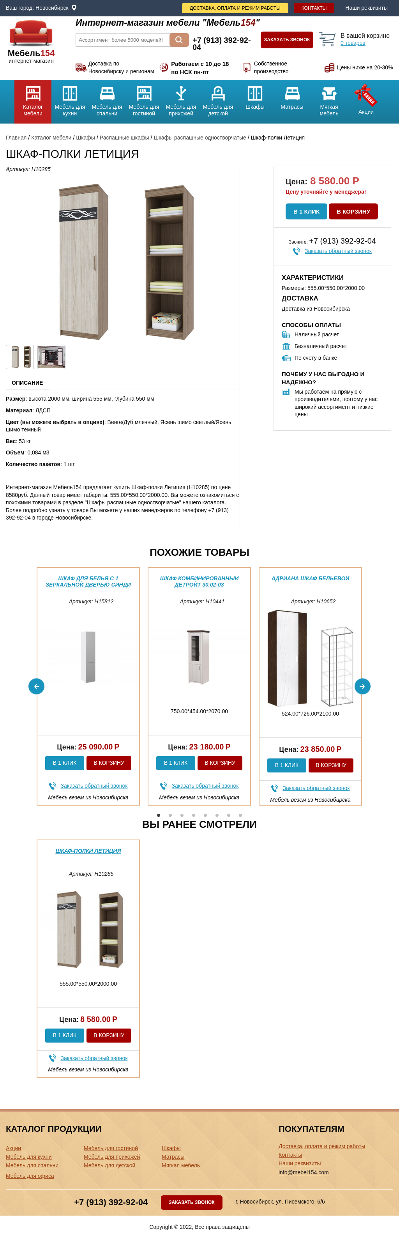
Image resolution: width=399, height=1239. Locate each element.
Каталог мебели (32, 98)
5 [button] (205, 815)
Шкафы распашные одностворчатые (200, 137)
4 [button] (194, 815)
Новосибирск (52, 8)
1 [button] (158, 815)
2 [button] (170, 815)
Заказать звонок (287, 39)
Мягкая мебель (329, 98)
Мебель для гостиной (143, 98)
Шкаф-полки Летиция (88, 851)
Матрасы (292, 95)
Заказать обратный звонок (338, 251)
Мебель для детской (218, 98)
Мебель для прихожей (181, 98)
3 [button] (182, 815)
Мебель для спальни (106, 98)
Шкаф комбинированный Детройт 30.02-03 (199, 581)
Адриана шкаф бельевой (311, 578)
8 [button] (240, 815)
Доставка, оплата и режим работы (235, 8)
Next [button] (363, 687)
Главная (16, 137)
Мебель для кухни (69, 98)
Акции (366, 97)
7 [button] (229, 815)
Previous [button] (36, 687)
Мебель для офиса (30, 1176)
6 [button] (217, 815)
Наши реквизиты (366, 8)
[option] (88, 686)
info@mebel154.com (304, 1172)
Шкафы (255, 95)
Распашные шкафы (124, 137)
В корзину (353, 211)
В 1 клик (306, 211)
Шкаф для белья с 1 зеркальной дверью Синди (88, 581)
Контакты (314, 8)
